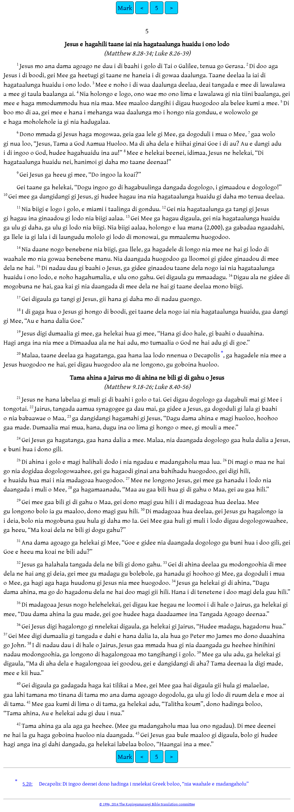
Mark (125, 7)
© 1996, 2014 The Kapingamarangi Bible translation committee (147, 804)
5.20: (27, 784)
